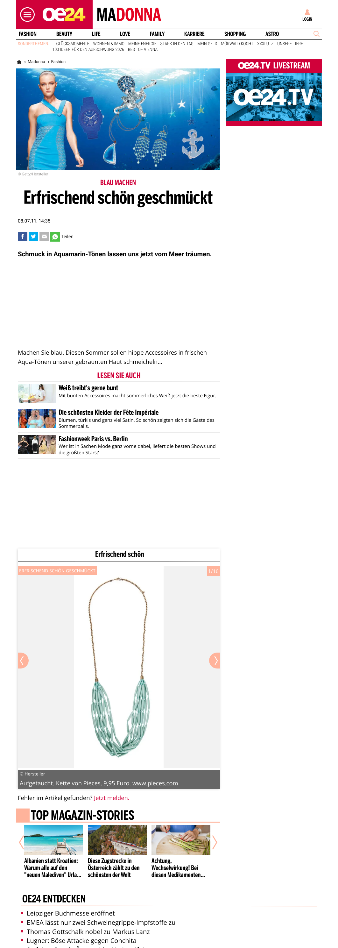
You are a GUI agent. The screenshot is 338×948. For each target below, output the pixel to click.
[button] (25, 14)
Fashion (28, 34)
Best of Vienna (143, 49)
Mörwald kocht (237, 43)
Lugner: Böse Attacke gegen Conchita (79, 940)
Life (96, 34)
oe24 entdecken (54, 899)
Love (125, 34)
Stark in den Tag (177, 43)
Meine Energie (142, 43)
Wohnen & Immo (108, 43)
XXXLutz (265, 43)
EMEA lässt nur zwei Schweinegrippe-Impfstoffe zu (98, 922)
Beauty (64, 34)
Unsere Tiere (290, 43)
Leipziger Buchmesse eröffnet (68, 913)
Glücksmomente (72, 43)
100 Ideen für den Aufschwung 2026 (88, 49)
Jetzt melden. (111, 798)
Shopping (235, 34)
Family (157, 34)
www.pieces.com (155, 783)
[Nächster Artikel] (210, 842)
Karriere (194, 34)
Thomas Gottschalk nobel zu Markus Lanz (85, 931)
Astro (272, 34)
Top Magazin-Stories (82, 816)
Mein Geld (207, 43)
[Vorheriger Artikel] (26, 842)
